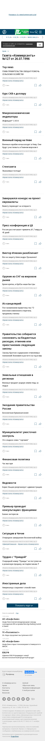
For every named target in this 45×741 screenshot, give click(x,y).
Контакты (6, 688)
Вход (32, 32)
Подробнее (15, 736)
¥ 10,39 (23, 37)
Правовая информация (31, 688)
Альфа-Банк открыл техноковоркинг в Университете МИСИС (21, 645)
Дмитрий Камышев (9, 544)
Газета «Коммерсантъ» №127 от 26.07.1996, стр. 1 (20, 78)
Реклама (5, 690)
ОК (40, 45)
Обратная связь (28, 685)
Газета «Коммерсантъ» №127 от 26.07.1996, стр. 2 (20, 317)
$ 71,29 (8, 37)
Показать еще (24, 605)
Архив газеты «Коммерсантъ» (13, 81)
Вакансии (6, 693)
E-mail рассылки (28, 690)
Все (17, 613)
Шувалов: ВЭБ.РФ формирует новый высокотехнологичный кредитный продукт (18, 656)
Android (25, 683)
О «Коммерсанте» (9, 683)
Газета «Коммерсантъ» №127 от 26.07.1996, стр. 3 (20, 491)
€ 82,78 (15, 37)
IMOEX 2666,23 (33, 37)
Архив (4, 685)
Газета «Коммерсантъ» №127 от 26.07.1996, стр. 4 (20, 591)
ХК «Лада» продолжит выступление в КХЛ (17, 635)
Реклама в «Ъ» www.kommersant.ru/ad (22, 14)
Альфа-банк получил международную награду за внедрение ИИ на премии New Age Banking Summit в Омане (21, 624)
